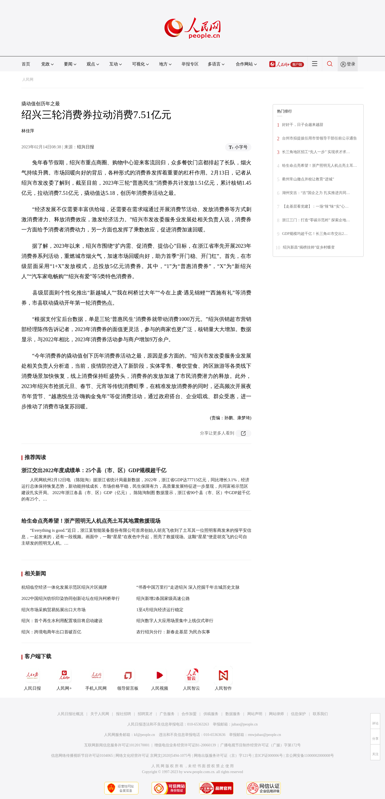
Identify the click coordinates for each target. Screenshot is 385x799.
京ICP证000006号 (269, 756)
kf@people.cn (144, 735)
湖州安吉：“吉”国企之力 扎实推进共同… (316, 193)
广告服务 (167, 714)
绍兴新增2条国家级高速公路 (163, 598)
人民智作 (223, 678)
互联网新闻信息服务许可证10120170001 (117, 745)
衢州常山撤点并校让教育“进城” (308, 179)
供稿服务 (210, 714)
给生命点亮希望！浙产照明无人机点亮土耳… (319, 166)
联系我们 (320, 714)
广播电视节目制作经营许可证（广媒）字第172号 (260, 745)
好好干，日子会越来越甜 (302, 125)
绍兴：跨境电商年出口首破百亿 (51, 632)
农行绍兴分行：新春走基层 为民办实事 (173, 632)
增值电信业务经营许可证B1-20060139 (185, 745)
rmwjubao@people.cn (264, 735)
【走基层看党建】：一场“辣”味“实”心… (315, 206)
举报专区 (190, 64)
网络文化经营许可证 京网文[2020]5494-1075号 (153, 756)
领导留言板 (127, 678)
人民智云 (191, 678)
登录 (351, 64)
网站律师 (276, 714)
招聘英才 (145, 714)
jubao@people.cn (245, 724)
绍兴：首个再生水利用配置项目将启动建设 (62, 620)
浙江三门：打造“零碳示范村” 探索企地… (316, 220)
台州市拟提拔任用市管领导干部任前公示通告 (319, 138)
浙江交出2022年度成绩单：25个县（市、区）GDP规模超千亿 (93, 470)
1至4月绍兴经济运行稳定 (159, 609)
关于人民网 (99, 714)
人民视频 (159, 678)
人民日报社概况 (70, 714)
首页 (26, 64)
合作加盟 (189, 714)
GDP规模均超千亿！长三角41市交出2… (315, 234)
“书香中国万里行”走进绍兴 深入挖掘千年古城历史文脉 (188, 587)
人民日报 (32, 678)
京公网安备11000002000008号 (310, 756)
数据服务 (232, 714)
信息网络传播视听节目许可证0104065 (82, 756)
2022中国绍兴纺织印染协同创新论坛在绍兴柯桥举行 (70, 598)
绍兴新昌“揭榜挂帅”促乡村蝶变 (309, 247)
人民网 (27, 79)
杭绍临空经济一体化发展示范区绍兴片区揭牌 (64, 587)
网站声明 (254, 714)
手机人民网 (96, 678)
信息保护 (298, 714)
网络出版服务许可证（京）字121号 (223, 756)
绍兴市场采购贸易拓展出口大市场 (53, 609)
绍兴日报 (85, 147)
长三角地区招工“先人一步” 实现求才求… (316, 152)
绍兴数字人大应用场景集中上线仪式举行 (174, 620)
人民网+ (64, 678)
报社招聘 (123, 714)
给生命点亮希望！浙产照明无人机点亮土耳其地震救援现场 (90, 521)
